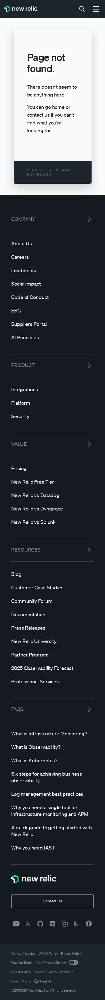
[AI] (52, 337)
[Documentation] (52, 614)
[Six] (52, 777)
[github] (40, 924)
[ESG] (52, 310)
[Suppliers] (52, 324)
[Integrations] (52, 389)
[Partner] (52, 654)
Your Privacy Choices (57, 962)
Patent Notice (21, 981)
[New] (52, 481)
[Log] (52, 793)
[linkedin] (52, 924)
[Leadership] (52, 270)
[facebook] (89, 924)
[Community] (52, 600)
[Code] (52, 297)
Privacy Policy (71, 953)
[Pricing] (52, 468)
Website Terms (21, 962)
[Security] (52, 416)
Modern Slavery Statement (53, 972)
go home (55, 107)
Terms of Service (23, 953)
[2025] (52, 668)
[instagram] (65, 924)
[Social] (52, 283)
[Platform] (52, 402)
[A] (52, 830)
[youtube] (16, 924)
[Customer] (52, 587)
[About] (52, 243)
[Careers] (52, 256)
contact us (38, 115)
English (42, 981)
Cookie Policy (21, 972)
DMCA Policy (48, 953)
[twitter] (28, 924)
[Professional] (52, 681)
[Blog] (52, 574)
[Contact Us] (52, 901)
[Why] (52, 810)
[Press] (52, 627)
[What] (52, 733)
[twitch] (77, 924)
